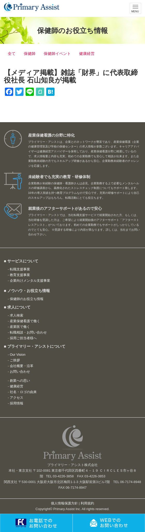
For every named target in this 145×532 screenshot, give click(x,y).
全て (12, 53)
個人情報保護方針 (64, 503)
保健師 (29, 53)
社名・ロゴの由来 (23, 392)
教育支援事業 (20, 275)
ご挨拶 (15, 360)
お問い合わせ (20, 371)
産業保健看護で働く (25, 321)
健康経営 (87, 53)
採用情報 (16, 403)
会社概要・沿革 (21, 366)
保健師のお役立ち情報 (26, 299)
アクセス (16, 398)
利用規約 (87, 503)
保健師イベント (57, 53)
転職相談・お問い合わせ (28, 332)
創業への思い (20, 381)
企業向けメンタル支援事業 (30, 280)
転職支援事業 (20, 269)
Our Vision (17, 354)
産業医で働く (20, 327)
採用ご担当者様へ (23, 338)
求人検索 (16, 315)
